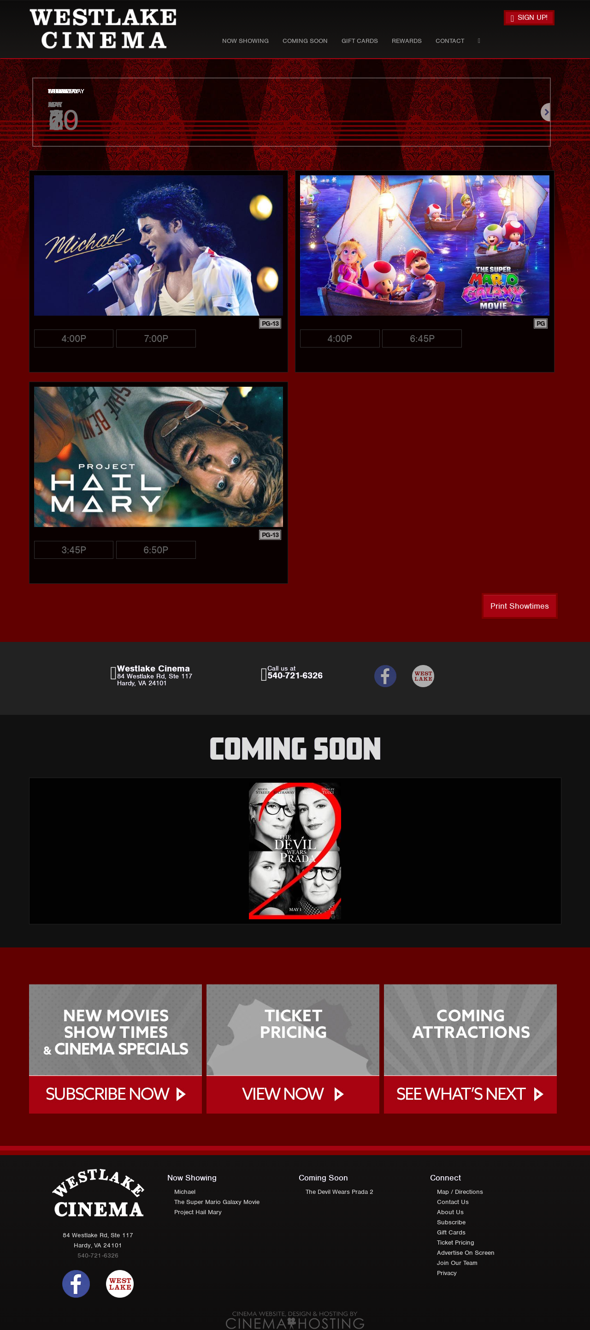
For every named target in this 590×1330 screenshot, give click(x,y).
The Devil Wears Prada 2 (339, 1192)
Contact (450, 41)
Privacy (447, 1273)
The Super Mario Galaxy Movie (217, 1202)
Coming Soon (305, 41)
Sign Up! (529, 18)
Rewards (407, 41)
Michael (184, 1192)
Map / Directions (460, 1192)
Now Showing (245, 41)
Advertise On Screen (466, 1253)
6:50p (155, 550)
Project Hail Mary (198, 1212)
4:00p (73, 338)
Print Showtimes (519, 606)
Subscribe (451, 1222)
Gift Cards (360, 41)
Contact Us (453, 1202)
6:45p (422, 338)
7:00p (156, 338)
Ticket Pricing (455, 1242)
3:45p (73, 550)
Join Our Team (457, 1263)
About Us (450, 1212)
